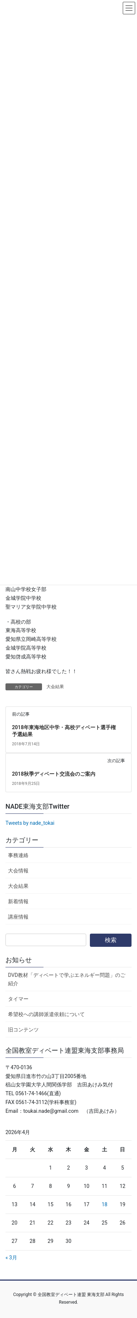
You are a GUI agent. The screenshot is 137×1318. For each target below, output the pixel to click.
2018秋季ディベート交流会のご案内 (53, 774)
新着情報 (18, 901)
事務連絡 (18, 855)
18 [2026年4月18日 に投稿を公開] (104, 1204)
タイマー (18, 999)
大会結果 (55, 686)
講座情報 (18, 917)
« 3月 (11, 1257)
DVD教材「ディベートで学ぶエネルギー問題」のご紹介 (66, 979)
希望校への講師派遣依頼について (46, 1014)
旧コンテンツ (23, 1030)
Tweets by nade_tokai (29, 823)
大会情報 (18, 871)
